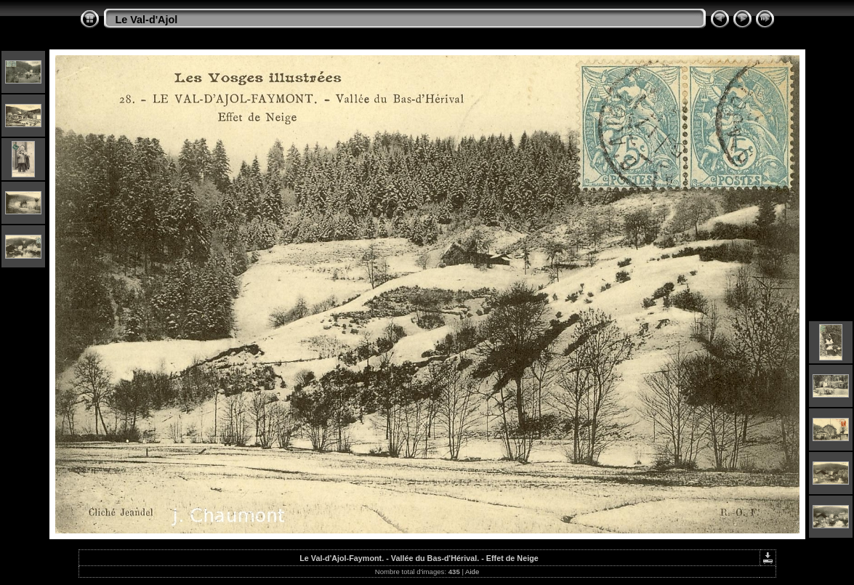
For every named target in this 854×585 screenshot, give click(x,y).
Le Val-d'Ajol (147, 19)
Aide (472, 572)
